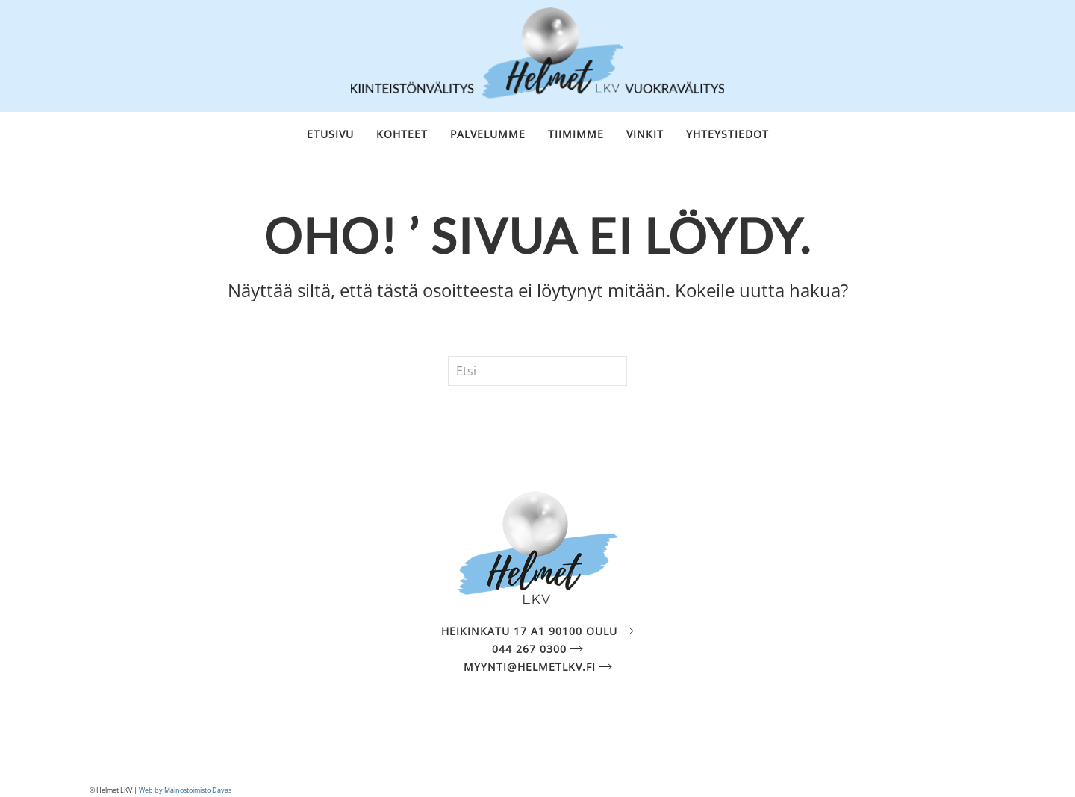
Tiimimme (576, 134)
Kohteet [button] (402, 134)
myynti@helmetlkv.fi (530, 667)
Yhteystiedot (727, 134)
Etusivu (330, 134)
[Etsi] (537, 371)
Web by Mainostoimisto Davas (185, 790)
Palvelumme (488, 134)
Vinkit (645, 134)
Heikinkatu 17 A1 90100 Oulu (529, 631)
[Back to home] (537, 55)
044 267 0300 (529, 649)
